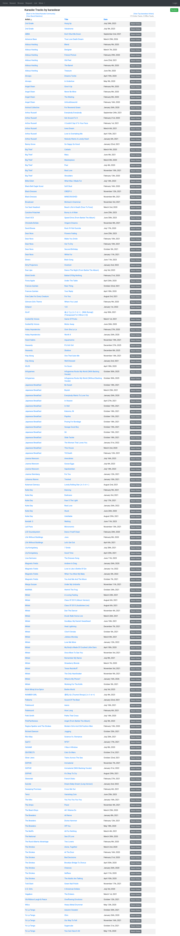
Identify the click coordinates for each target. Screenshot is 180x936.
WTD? (66, 742)
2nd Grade (29, 23)
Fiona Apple (30, 281)
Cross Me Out (69, 789)
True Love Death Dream (73, 39)
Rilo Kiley (29, 737)
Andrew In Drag (70, 563)
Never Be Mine (70, 92)
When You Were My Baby (74, 574)
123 (65, 307)
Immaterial (68, 763)
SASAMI (28, 747)
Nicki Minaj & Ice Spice (34, 689)
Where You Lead (71, 302)
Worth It (67, 335)
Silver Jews (29, 758)
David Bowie (30, 228)
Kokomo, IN (69, 411)
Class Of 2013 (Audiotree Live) (76, 605)
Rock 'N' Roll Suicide (72, 228)
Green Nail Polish (71, 884)
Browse (21, 3)
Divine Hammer (70, 821)
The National (30, 836)
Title (66, 19)
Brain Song (68, 260)
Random (174, 10)
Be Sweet (68, 385)
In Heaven (68, 401)
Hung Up (67, 23)
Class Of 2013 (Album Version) (76, 600)
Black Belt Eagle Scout (34, 186)
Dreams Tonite (70, 76)
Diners (27, 260)
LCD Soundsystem (32, 532)
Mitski (27, 595)
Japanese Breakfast (33, 385)
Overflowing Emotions (73, 899)
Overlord (67, 265)
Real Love (68, 170)
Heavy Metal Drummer (73, 905)
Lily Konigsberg (31, 548)
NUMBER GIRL (31, 695)
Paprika (67, 416)
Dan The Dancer (70, 611)
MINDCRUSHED (70, 197)
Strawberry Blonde (71, 663)
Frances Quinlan (31, 286)
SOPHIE (28, 763)
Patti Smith (29, 716)
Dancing (67, 490)
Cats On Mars (69, 752)
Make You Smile (70, 239)
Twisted (67, 479)
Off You (67, 826)
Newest (13, 3)
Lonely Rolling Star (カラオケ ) (76, 485)
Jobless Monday (71, 637)
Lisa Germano (30, 558)
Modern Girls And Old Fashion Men (78, 726)
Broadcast (29, 202)
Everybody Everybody (73, 113)
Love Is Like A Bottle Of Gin (75, 569)
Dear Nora (29, 233)
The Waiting (69, 97)
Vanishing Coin (70, 794)
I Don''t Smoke (70, 632)
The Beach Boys (31, 810)
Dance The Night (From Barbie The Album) (81, 270)
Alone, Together (70, 847)
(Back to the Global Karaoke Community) (40, 14)
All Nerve (68, 815)
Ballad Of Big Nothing (73, 275)
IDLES (27, 366)
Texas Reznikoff (70, 668)
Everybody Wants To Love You (76, 395)
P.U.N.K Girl (69, 345)
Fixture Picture (70, 55)
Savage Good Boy (71, 427)
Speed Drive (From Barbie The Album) (79, 218)
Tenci (27, 794)
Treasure (67, 71)
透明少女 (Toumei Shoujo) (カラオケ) (79, 695)
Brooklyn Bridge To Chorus (75, 863)
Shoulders (68, 176)
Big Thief (28, 149)
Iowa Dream (69, 128)
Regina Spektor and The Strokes (38, 726)
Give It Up (68, 86)
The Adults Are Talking (73, 878)
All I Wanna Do (70, 810)
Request (29, 3)
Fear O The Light (71, 500)
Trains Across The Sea (73, 758)
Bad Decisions (70, 857)
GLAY (27, 312)
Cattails (67, 149)
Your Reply (68, 291)
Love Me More (70, 642)
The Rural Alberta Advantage (36, 842)
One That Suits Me (71, 356)
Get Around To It (71, 118)
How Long (68, 710)
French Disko (69, 779)
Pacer (66, 805)
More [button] (41, 3)
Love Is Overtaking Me (73, 134)
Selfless (67, 873)
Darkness (68, 495)
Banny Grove (30, 144)
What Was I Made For (73, 181)
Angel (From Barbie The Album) (77, 721)
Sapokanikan (69, 469)
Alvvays (28, 76)
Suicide (28, 784)
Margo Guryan (31, 584)
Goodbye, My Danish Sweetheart (77, 621)
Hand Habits (30, 340)
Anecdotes (68, 458)
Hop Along (29, 356)
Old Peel (67, 60)
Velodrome (68, 29)
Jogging (67, 731)
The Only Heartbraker (73, 674)
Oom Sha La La (70, 329)
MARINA (28, 590)
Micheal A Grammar (72, 202)
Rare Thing (68, 286)
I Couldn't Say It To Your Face (76, 123)
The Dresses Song (71, 558)
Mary (66, 155)
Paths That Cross (71, 716)
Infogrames (29, 371)
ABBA (27, 34)
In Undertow (69, 81)
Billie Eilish (29, 181)
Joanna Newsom (32, 458)
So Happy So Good (72, 144)
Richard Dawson (31, 731)
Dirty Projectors (31, 265)
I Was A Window (71, 747)
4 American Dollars (72, 889)
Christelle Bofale (31, 223)
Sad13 (27, 742)
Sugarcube (68, 926)
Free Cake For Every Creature (36, 296)
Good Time (68, 553)
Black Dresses (31, 191)
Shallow (67, 350)
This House (69, 448)
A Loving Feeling (71, 595)
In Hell (66, 406)
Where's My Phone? (72, 679)
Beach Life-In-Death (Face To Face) (78, 207)
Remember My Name (73, 658)
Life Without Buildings (34, 537)
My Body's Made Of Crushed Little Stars (80, 647)
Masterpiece (69, 160)
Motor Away (69, 324)
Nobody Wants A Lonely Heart (76, 139)
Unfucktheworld (70, 102)
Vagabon (28, 894)
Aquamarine (69, 340)
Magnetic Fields (31, 563)
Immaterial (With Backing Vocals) (78, 768)
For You (67, 296)
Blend (66, 44)
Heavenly (29, 345)
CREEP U (68, 191)
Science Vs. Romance (73, 737)
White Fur (68, 254)
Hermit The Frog (71, 590)
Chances (67, 868)
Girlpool (28, 307)
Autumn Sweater (71, 910)
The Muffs (29, 831)
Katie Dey (29, 490)
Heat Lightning (70, 626)
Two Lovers (69, 842)
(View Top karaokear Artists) (143, 14)
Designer (68, 50)
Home (5, 3)
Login (175, 3)
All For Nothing (70, 831)
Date (105, 19)
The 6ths (28, 800)
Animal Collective (32, 107)
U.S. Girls (29, 889)
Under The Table (71, 281)
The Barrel (68, 65)
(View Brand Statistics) (34, 16)
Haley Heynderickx (32, 329)
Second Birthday (71, 249)
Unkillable (68, 516)
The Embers (69, 894)
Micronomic (69, 527)
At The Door (69, 852)
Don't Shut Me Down (72, 34)
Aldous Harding (31, 44)
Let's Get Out (69, 542)
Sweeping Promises (33, 789)
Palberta (28, 700)
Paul (66, 165)
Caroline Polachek (32, 212)
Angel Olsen (30, 86)
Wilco (27, 905)
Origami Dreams (71, 223)
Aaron (66, 705)
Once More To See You (73, 653)
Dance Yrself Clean (72, 532)
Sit (65, 432)
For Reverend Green (72, 107)
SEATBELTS (29, 752)
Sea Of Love (69, 836)
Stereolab (29, 779)
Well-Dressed (69, 361)
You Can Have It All (72, 931)
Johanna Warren (31, 479)
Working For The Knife (73, 684)
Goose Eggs (69, 464)
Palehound (29, 705)
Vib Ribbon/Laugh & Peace (36, 899)
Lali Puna (29, 527)
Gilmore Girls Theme (33, 302)
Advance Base (31, 39)
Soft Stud (68, 186)
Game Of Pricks (70, 319)
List (35, 3)
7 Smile (67, 548)
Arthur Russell (31, 113)
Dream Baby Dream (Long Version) (78, 784)
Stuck (66, 511)
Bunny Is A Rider (71, 212)
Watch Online (135, 24)
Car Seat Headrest (32, 207)
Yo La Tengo (30, 910)
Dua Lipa (28, 270)
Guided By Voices (32, 319)
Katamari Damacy (32, 485)
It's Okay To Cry (70, 773)
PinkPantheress (31, 721)
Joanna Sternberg (32, 474)
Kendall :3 (29, 521)
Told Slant (29, 884)
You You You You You (73, 800)
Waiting (67, 521)
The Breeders (30, 815)
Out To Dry (68, 244)
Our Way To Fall (70, 920)
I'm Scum (68, 366)
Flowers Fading (70, 233)
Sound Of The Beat (72, 700)
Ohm (66, 915)
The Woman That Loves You (75, 443)
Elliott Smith (30, 275)
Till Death (68, 453)
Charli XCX (29, 218)
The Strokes (30, 847)
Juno (66, 537)
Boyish (67, 390)
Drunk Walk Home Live (73, 616)
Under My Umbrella (72, 584)
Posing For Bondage (72, 422)
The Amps (29, 805)
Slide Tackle (69, 437)
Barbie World (69, 689)
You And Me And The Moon (75, 579)
